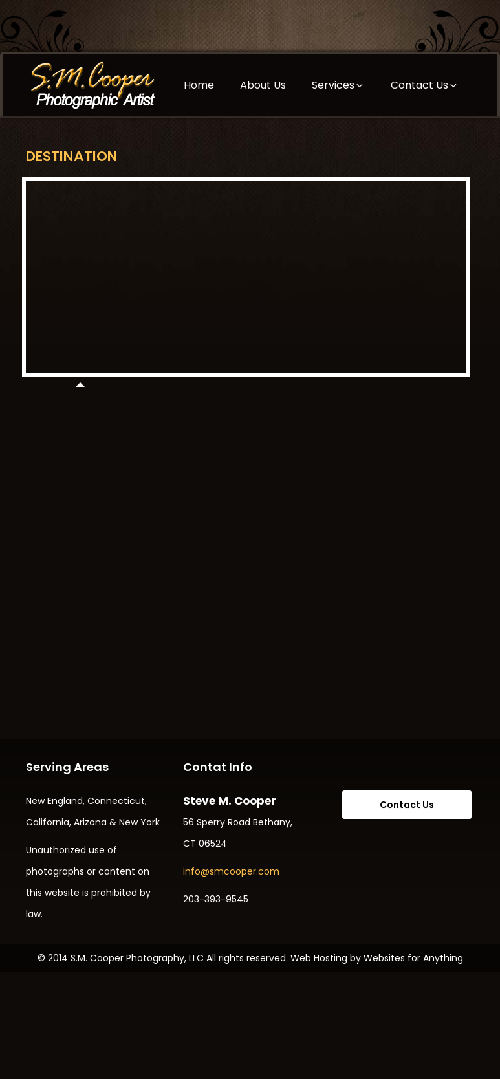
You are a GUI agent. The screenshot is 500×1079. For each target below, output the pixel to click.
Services (338, 85)
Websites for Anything (413, 958)
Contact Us (425, 85)
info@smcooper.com (231, 871)
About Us (263, 85)
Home (199, 85)
